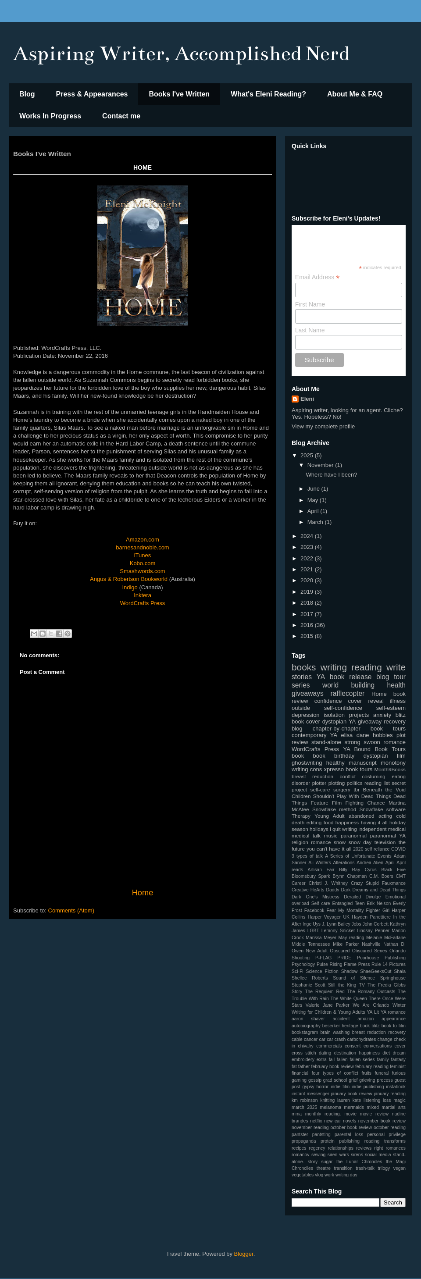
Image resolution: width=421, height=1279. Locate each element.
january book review (351, 1093)
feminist (398, 1066)
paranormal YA (388, 835)
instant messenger (310, 1093)
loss (387, 1100)
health (396, 685)
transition (343, 1168)
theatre (324, 1168)
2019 (307, 591)
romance (321, 842)
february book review (332, 1066)
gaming (299, 1080)
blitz (401, 715)
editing (314, 822)
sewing (318, 1154)
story (313, 1161)
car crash (336, 1039)
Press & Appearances (92, 94)
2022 (307, 558)
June (314, 488)
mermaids (354, 1107)
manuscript (363, 762)
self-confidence (343, 708)
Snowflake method (334, 809)
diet (386, 1053)
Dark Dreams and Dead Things (373, 889)
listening (372, 1100)
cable (297, 1039)
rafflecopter (348, 693)
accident (341, 1018)
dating (325, 1053)
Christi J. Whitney (328, 883)
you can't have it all (329, 848)
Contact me (121, 116)
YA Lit (373, 1012)
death (298, 822)
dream (399, 1053)
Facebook (314, 910)
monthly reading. (323, 1114)
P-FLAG (323, 957)
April (314, 511)
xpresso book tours (348, 769)
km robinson (305, 1100)
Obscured (340, 950)
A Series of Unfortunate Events (358, 856)
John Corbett (376, 924)
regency (317, 1148)
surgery (341, 789)
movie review (374, 1114)
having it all (374, 822)
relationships (340, 1148)
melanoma (331, 1107)
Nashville (371, 944)
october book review (351, 1127)
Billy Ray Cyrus (358, 869)
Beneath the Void (384, 789)
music (331, 835)
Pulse (322, 964)
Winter (399, 1005)
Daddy (332, 889)
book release (351, 676)
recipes (299, 1148)
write (396, 667)
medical (397, 829)
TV (362, 985)
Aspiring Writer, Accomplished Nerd (181, 53)
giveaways (308, 693)
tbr (356, 789)
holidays (319, 829)
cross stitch (304, 1053)
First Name (310, 304)
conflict (348, 776)
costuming (373, 776)
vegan (399, 1168)
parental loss (349, 1134)
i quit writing (343, 829)
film (401, 755)
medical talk (306, 835)
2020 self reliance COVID (379, 849)
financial (300, 1073)
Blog (27, 94)
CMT (401, 876)
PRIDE (344, 957)
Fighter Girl (377, 910)
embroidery (303, 1059)
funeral (382, 1073)
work (329, 1174)
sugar (327, 1161)
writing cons (307, 769)
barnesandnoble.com (142, 547)
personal (376, 1134)
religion (300, 842)
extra (322, 1059)
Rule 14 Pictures (388, 964)
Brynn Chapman (349, 876)
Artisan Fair (321, 869)
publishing (349, 1141)
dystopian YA (339, 721)
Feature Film (326, 802)
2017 (307, 614)
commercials (329, 1046)
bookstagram (305, 1032)
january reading (390, 1093)
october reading (390, 1127)
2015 (307, 636)
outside (301, 708)
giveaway (370, 721)
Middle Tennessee (311, 944)
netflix (316, 1121)
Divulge (373, 896)
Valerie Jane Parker (328, 1005)
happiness (347, 822)
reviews (363, 1148)
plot (401, 735)
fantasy (398, 1059)
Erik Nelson (379, 903)
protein (328, 1141)
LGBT (313, 930)
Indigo (129, 587)
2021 (307, 569)
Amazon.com (142, 539)
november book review (382, 1121)
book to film (394, 1025)
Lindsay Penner (373, 930)
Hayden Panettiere (371, 917)
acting (385, 816)
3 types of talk (307, 856)
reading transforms (385, 1141)
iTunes (142, 555)
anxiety (382, 715)
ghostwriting (307, 762)
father (304, 1066)
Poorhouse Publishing (381, 957)
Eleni (307, 398)
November (321, 465)
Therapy (301, 816)
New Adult (317, 950)
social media (378, 1154)
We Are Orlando (371, 1005)
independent (372, 829)
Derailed (352, 896)
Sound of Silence (354, 978)
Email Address (317, 277)
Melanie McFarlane (386, 937)
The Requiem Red (324, 991)
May (313, 500)
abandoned (362, 816)
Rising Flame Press (350, 964)
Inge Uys (312, 924)
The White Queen (349, 998)
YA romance (393, 1012)
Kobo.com (143, 563)
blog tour (391, 676)
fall (332, 1059)
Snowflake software (383, 809)
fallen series (362, 1059)
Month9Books (390, 769)
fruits (366, 1073)
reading (366, 667)
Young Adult (329, 816)
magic (399, 1100)
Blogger (243, 1253)
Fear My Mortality (345, 910)
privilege (397, 1134)
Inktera (142, 595)
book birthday (334, 755)
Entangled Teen (348, 903)
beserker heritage (340, 1025)
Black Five (393, 869)
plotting (336, 783)
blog (297, 728)
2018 (307, 602)
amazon (365, 1018)
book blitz (370, 1025)
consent (352, 1046)
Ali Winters (319, 862)
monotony (393, 762)
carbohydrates (361, 1039)
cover (400, 1046)
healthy (335, 762)
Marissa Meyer (321, 937)
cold (401, 816)
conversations (378, 1046)
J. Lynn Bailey (336, 924)
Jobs (356, 924)
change (385, 1039)
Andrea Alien (370, 862)
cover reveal (366, 701)
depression (306, 715)
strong (352, 742)
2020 (307, 580)
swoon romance (385, 742)
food (329, 822)
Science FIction (322, 971)
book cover (306, 721)
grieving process (376, 1080)
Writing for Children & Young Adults (328, 1012)
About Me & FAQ (354, 94)
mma (297, 1114)
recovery (395, 721)
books (304, 667)
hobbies (383, 735)
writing (334, 667)
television (385, 842)
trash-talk (365, 1168)
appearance (394, 1018)
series (301, 685)
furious (399, 1073)
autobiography (306, 1025)
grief (353, 1080)
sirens (357, 1154)
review (300, 742)
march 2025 (304, 1107)
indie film (340, 1086)
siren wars (338, 1154)
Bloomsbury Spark (311, 876)
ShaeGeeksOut (375, 971)
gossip (314, 1080)
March (316, 522)
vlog (319, 1174)
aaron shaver (308, 1018)
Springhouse (393, 978)
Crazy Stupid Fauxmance (378, 883)
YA (321, 676)
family (383, 1059)
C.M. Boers (381, 876)
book (298, 755)
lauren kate (349, 1100)
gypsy (308, 1086)
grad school (335, 1080)
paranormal (354, 835)
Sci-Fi (297, 971)
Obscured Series (369, 950)
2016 (307, 625)
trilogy (384, 1168)
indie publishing (368, 1086)
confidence (328, 701)
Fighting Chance (365, 802)
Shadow (349, 971)
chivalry (306, 1046)
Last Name (310, 330)
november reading (310, 1127)
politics (355, 783)
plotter (319, 783)
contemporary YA (314, 735)
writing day (346, 1174)
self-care (320, 789)
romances (395, 1148)
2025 (307, 455)
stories (302, 676)
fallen (342, 1059)
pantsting (321, 1134)
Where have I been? (331, 474)
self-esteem (391, 708)
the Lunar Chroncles (359, 1161)
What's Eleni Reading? (268, 94)
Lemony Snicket (338, 930)
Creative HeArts (308, 889)
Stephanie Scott (308, 985)
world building (348, 685)
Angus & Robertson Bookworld (129, 579)
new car (332, 1121)
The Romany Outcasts (371, 991)
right (378, 1148)
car (322, 1039)
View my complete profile (323, 426)
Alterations (343, 862)
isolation (334, 715)
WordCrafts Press (142, 603)
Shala (400, 971)
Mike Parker (346, 944)
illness (398, 701)
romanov (300, 1154)
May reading (351, 937)
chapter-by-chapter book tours (359, 728)
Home (142, 892)
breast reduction (312, 776)
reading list (377, 783)
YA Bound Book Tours (374, 749)
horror (323, 1086)
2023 (307, 547)
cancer (311, 1039)
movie (350, 1114)
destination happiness (357, 1053)
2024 (307, 536)
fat (294, 1066)
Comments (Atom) (71, 910)
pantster (300, 1134)
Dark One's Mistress (315, 896)
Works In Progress (50, 116)
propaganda (304, 1141)
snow (340, 842)
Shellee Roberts (310, 978)
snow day (360, 842)
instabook (396, 1086)
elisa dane (355, 735)
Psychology (303, 964)
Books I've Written (179, 94)
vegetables (303, 1174)
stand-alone (326, 742)
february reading (372, 1066)
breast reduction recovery (379, 1032)
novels (349, 1121)
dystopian (376, 755)
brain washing (335, 1032)
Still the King (342, 985)
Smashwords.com (142, 571)
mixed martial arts (386, 1107)
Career (299, 883)
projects (359, 715)
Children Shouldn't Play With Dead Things (341, 796)
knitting (327, 1100)
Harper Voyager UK (329, 917)
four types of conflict (335, 1073)
